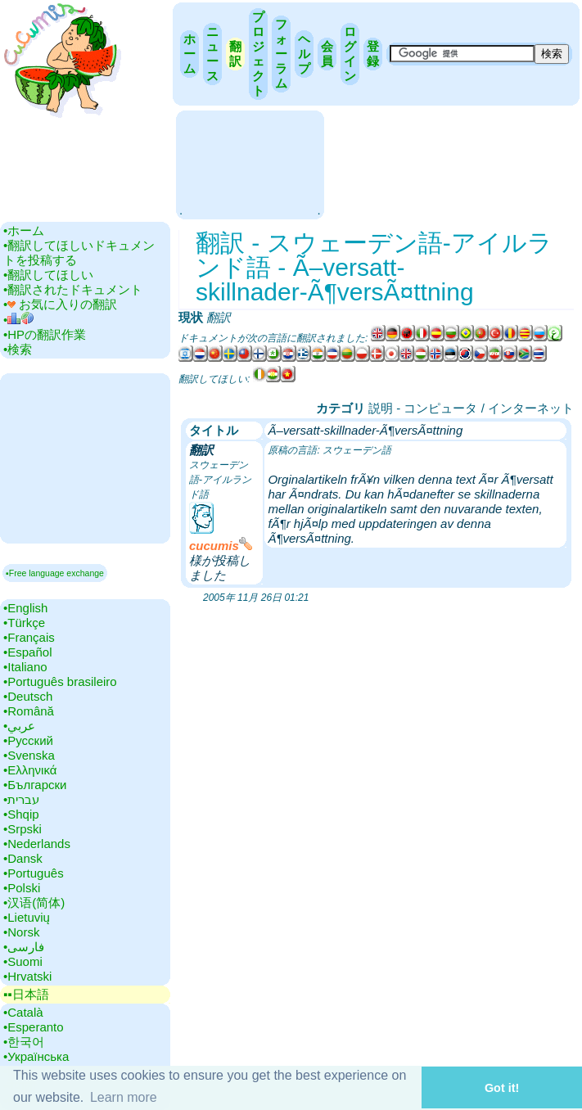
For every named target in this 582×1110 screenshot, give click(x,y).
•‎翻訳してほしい (48, 275)
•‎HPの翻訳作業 (44, 334)
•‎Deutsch (27, 696)
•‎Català (23, 1012)
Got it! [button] (502, 1087)
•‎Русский (28, 740)
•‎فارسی (23, 947)
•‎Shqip (21, 814)
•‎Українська (36, 1056)
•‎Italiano (25, 667)
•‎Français (29, 637)
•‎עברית (21, 799)
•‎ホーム (23, 230)
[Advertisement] (250, 163)
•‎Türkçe (24, 622)
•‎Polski (21, 888)
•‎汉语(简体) (34, 902)
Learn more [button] (123, 1097)
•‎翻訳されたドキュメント (72, 289)
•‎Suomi (23, 961)
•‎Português (33, 873)
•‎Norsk (21, 932)
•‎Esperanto (33, 1027)
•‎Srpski (22, 829)
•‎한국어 (23, 1042)
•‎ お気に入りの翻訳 (60, 304)
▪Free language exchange (55, 573)
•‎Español (27, 652)
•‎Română (28, 711)
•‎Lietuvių (26, 917)
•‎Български (35, 785)
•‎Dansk (23, 858)
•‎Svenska (29, 755)
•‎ (18, 320)
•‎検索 (17, 349)
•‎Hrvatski (27, 976)
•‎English (25, 608)
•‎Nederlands (36, 844)
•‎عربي (19, 726)
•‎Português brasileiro (60, 681)
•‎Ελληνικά (29, 770)
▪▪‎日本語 (26, 994)
